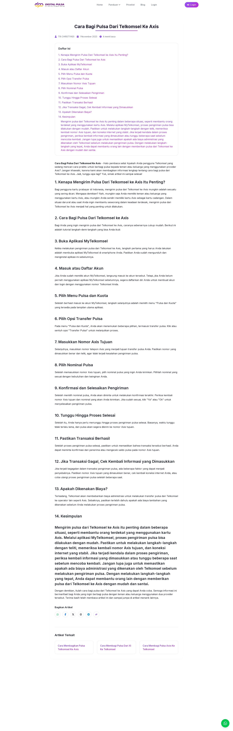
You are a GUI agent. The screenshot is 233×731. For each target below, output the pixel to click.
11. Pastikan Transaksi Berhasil (75, 102)
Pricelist (130, 4)
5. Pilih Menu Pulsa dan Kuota (75, 73)
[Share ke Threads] (81, 614)
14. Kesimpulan (66, 116)
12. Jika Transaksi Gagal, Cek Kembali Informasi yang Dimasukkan (95, 107)
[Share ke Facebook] (65, 614)
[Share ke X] (73, 614)
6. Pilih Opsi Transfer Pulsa (73, 78)
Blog (143, 4)
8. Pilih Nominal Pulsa (70, 88)
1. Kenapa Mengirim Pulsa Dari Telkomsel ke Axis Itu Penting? (93, 54)
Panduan (114, 4)
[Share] (96, 614)
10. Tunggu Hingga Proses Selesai (77, 97)
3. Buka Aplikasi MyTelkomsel (75, 64)
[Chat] (225, 723)
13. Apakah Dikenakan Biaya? (75, 111)
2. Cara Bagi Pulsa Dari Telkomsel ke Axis (81, 59)
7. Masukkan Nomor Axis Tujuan (76, 83)
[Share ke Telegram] (89, 614)
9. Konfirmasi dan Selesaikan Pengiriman (81, 92)
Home (100, 4)
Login (154, 4)
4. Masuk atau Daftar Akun (73, 69)
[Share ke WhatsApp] (58, 614)
